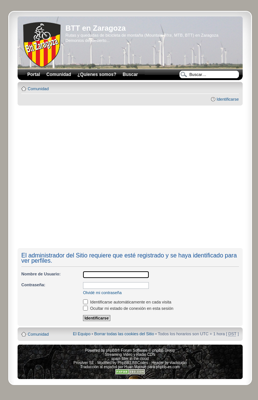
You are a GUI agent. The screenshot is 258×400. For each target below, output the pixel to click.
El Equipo (81, 334)
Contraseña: (33, 285)
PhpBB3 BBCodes (132, 363)
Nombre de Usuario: (41, 274)
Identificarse (227, 99)
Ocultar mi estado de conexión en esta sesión (128, 308)
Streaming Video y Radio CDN (130, 354)
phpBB (111, 350)
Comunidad (38, 88)
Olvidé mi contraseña (102, 292)
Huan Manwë (136, 367)
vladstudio (178, 363)
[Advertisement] (70, 177)
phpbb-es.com (167, 367)
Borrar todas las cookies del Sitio (124, 334)
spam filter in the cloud (130, 359)
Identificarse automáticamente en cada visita (127, 302)
